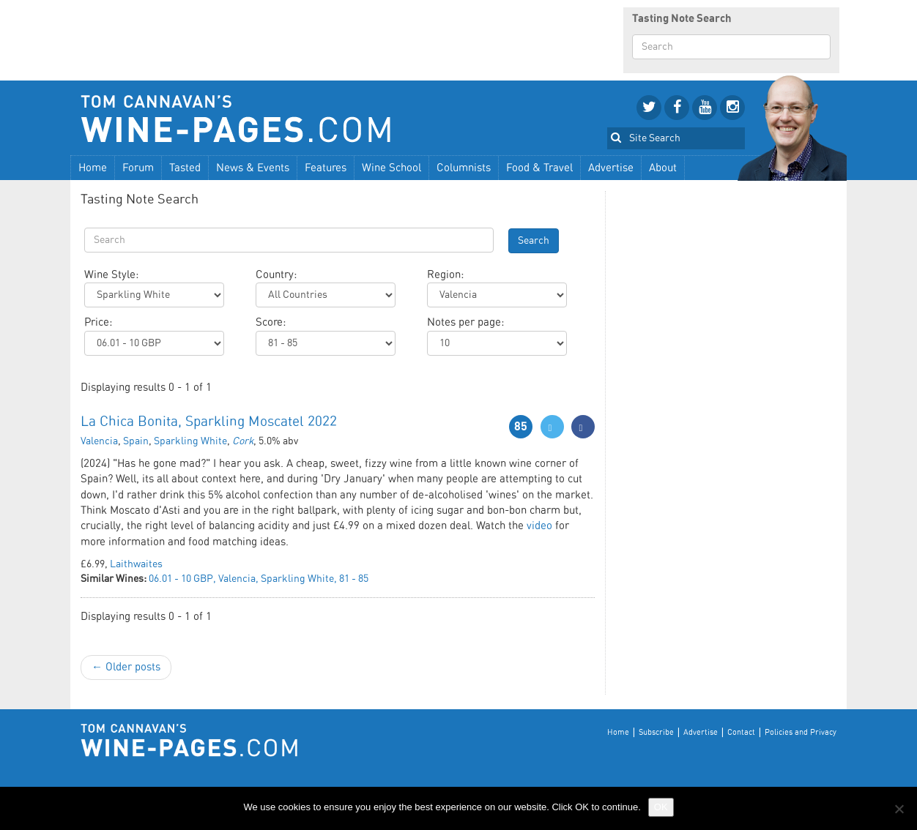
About (663, 167)
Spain (136, 441)
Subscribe (656, 732)
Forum (138, 167)
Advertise (611, 167)
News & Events (252, 167)
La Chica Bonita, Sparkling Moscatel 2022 (209, 422)
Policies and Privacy (800, 732)
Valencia (99, 441)
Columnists (464, 167)
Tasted (185, 167)
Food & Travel (539, 167)
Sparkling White (190, 441)
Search (533, 241)
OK (661, 806)
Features (325, 167)
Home (92, 167)
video (539, 525)
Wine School (391, 167)
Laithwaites (136, 564)
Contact (741, 732)
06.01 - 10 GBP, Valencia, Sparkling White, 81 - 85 (258, 579)
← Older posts (126, 667)
